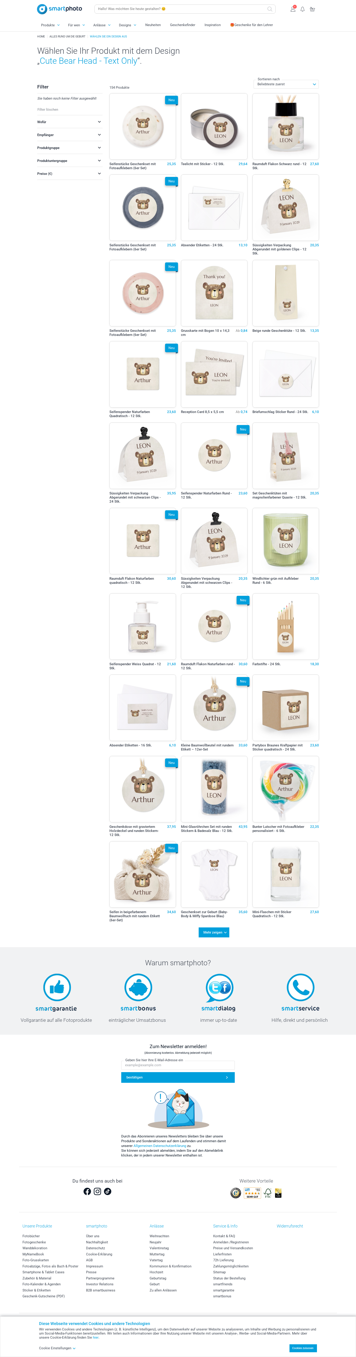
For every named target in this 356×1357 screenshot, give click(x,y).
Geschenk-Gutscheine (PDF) (43, 1295)
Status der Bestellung (229, 1277)
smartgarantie (223, 1289)
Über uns (92, 1235)
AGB (89, 1259)
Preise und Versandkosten (233, 1247)
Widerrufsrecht (290, 1224)
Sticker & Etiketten (36, 1289)
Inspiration (213, 25)
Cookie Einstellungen (57, 1348)
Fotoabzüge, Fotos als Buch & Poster (50, 1265)
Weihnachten (159, 1235)
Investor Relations (100, 1283)
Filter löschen (47, 110)
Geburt (155, 1283)
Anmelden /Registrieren (231, 1241)
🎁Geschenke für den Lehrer (251, 25)
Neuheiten (153, 25)
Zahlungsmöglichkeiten (231, 1265)
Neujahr (155, 1241)
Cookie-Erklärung (99, 1253)
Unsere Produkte (37, 1224)
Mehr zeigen (212, 932)
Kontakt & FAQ (224, 1235)
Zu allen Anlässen (163, 1289)
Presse (91, 1271)
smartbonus (222, 1295)
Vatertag (156, 1259)
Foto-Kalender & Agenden (41, 1283)
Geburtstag (158, 1277)
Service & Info (225, 1224)
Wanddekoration (34, 1247)
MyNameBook (33, 1253)
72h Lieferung (223, 1259)
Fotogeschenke (34, 1241)
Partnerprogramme (100, 1277)
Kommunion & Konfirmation (170, 1265)
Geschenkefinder (182, 25)
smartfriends (222, 1283)
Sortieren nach (269, 79)
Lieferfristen (222, 1253)
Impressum (94, 1265)
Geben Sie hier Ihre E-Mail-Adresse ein (154, 1059)
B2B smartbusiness (100, 1289)
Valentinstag (159, 1247)
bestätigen (134, 1076)
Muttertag (157, 1253)
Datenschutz (95, 1247)
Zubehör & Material (36, 1277)
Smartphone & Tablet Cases (43, 1271)
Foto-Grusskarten (35, 1259)
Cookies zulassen (303, 1348)
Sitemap (219, 1271)
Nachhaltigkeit (97, 1241)
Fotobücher (31, 1235)
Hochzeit (156, 1271)
